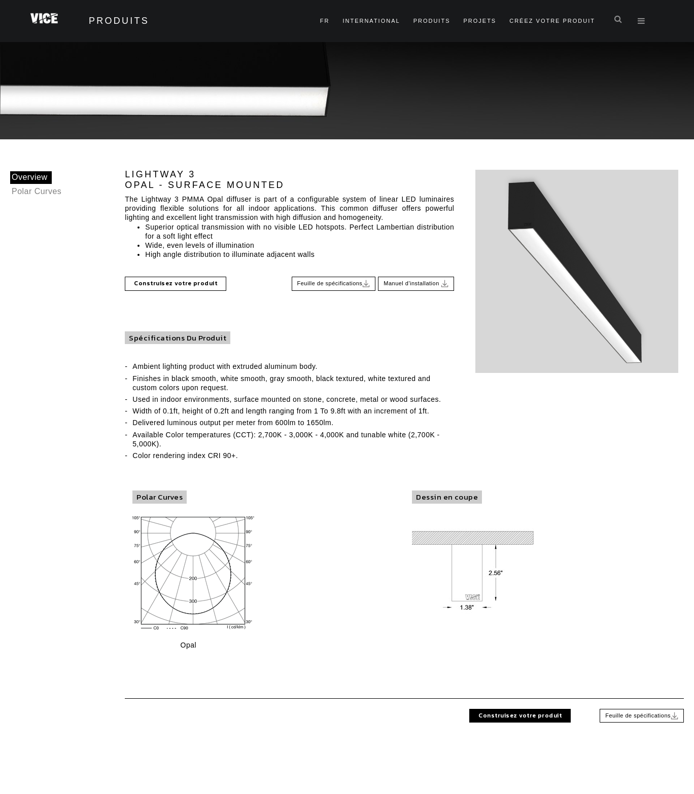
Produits (431, 21)
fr (325, 21)
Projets (479, 21)
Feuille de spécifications (333, 283)
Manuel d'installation (416, 283)
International (371, 21)
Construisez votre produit (175, 283)
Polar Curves (36, 191)
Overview (30, 177)
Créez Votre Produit (552, 21)
